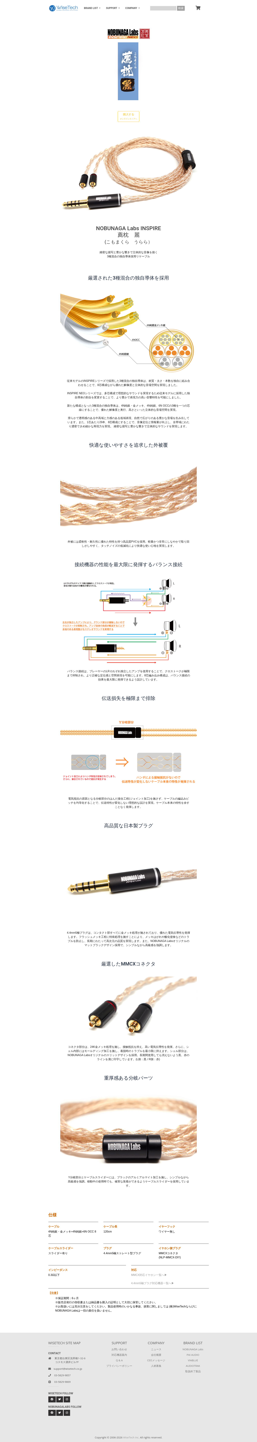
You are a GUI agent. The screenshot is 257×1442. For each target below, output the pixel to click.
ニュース (156, 1349)
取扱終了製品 (193, 1371)
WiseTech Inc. (131, 1437)
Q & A (119, 1360)
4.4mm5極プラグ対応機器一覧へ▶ (152, 1283)
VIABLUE (193, 1360)
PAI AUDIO (193, 1354)
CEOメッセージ (156, 1360)
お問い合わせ (119, 1349)
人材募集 (156, 1365)
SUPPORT (112, 8)
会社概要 (156, 1354)
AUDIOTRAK (193, 1365)
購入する (128, 116)
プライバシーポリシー (119, 1365)
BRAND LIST (91, 8)
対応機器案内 (119, 1354)
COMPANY (131, 8)
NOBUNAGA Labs (193, 1349)
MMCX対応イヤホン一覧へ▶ (149, 1274)
